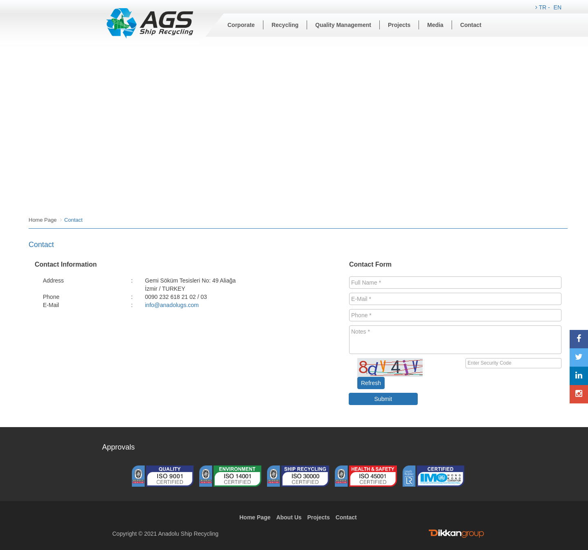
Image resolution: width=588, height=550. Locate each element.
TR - (543, 7)
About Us (288, 517)
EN (557, 7)
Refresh (371, 383)
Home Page (43, 220)
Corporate (241, 25)
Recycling (285, 25)
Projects (399, 25)
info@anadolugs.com (172, 305)
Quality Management (343, 25)
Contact (470, 25)
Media (435, 25)
